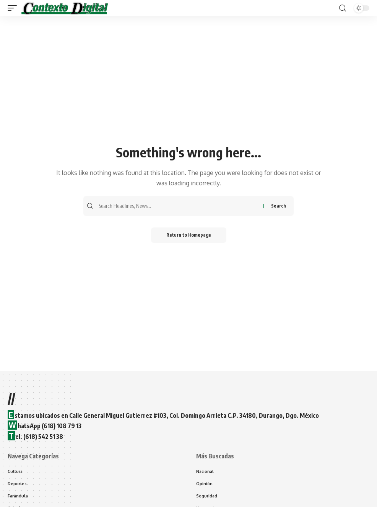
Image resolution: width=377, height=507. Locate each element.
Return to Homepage (188, 235)
